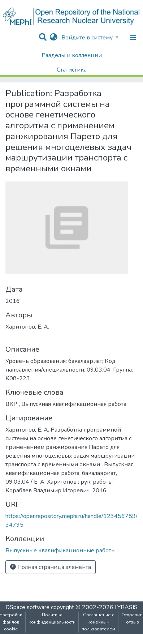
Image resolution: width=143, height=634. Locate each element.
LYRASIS (126, 607)
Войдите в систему (87, 38)
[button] (53, 37)
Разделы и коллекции (72, 55)
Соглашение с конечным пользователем (98, 622)
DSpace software (27, 607)
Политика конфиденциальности (52, 618)
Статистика (72, 70)
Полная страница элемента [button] (50, 567)
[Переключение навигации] (133, 37)
